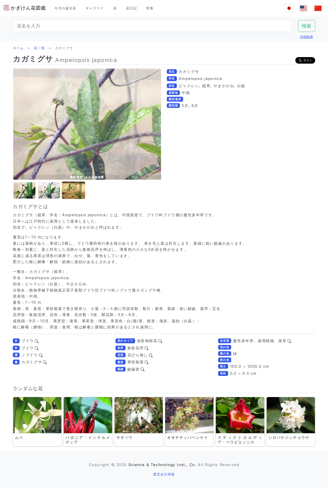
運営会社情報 (164, 474)
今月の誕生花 (65, 8)
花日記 (131, 8)
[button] (24, 190)
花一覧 (39, 48)
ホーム (18, 48)
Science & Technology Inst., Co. (162, 464)
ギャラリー (95, 8)
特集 (150, 8)
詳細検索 (306, 37)
